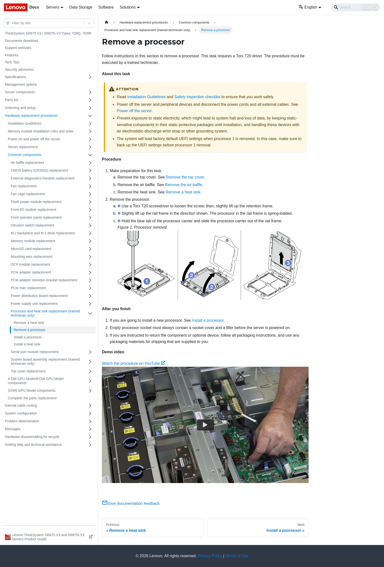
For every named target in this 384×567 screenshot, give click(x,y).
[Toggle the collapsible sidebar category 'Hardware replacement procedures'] (90, 116)
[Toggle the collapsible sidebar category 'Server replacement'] (90, 147)
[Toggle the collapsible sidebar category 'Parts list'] (90, 100)
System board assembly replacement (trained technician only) (45, 361)
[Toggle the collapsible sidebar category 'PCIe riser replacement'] (90, 288)
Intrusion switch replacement (32, 225)
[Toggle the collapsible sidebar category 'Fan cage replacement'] (90, 194)
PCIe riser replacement (28, 288)
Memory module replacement (33, 241)
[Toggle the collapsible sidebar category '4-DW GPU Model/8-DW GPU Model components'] (90, 381)
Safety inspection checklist (197, 97)
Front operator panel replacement (36, 217)
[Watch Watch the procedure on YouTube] (205, 425)
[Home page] (106, 22)
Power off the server (134, 111)
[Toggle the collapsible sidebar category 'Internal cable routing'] (90, 406)
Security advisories (19, 69)
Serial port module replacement (35, 352)
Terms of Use (236, 556)
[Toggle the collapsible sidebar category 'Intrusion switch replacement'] (90, 225)
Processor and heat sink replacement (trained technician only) (45, 313)
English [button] (307, 7)
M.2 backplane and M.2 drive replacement (43, 233)
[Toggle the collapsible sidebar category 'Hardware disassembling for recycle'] (90, 437)
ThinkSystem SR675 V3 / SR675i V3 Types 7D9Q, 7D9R (48, 33)
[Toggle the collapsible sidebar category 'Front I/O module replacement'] (90, 210)
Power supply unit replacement (34, 304)
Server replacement (23, 147)
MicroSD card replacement (31, 249)
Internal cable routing (21, 405)
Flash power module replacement (36, 202)
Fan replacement (23, 186)
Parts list (11, 100)
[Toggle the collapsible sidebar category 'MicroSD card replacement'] (90, 249)
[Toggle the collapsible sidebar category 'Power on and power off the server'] (90, 139)
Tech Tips (12, 62)
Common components (24, 155)
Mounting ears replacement (31, 257)
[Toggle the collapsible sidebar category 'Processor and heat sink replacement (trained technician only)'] (90, 313)
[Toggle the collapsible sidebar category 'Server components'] (90, 92)
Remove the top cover (185, 177)
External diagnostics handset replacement (42, 178)
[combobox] (12, 23)
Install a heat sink (27, 344)
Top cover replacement (28, 371)
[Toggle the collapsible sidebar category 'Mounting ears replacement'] (90, 257)
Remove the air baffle (183, 185)
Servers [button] (52, 7)
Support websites (18, 48)
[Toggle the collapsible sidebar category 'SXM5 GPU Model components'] (90, 391)
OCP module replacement (30, 264)
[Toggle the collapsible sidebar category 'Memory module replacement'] (90, 241)
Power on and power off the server (34, 139)
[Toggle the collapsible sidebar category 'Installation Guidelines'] (90, 124)
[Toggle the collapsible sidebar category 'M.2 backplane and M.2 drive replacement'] (90, 233)
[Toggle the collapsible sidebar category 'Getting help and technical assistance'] (90, 445)
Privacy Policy (210, 556)
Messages (13, 429)
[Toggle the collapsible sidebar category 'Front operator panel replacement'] (90, 218)
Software (106, 7)
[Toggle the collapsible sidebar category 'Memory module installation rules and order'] (90, 131)
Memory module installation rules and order (40, 131)
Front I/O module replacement (33, 210)
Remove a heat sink (29, 323)
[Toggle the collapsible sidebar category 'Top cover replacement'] (90, 371)
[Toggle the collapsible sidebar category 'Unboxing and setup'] (90, 108)
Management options (21, 84)
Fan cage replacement (28, 194)
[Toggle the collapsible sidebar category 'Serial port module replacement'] (90, 352)
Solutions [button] (128, 7)
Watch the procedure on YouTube (133, 363)
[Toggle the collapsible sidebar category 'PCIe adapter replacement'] (90, 272)
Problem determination (22, 421)
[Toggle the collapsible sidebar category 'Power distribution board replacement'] (90, 296)
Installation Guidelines (24, 123)
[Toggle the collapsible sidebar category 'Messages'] (90, 429)
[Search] (355, 7)
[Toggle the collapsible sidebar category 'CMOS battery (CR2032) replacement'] (90, 171)
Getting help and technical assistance (33, 445)
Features (11, 55)
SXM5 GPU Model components (32, 390)
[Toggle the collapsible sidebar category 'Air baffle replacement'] (90, 163)
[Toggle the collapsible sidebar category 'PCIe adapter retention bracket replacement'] (90, 280)
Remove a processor (29, 330)
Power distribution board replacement (39, 296)
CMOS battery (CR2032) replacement (39, 170)
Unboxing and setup (20, 108)
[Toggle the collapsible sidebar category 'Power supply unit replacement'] (90, 304)
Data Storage (80, 7)
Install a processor (28, 337)
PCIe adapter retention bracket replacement (44, 280)
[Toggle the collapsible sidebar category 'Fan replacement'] (90, 186)
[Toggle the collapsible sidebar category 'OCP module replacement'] (90, 265)
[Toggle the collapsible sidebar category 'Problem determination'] (90, 421)
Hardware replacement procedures (31, 116)
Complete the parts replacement (32, 398)
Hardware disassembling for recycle (32, 437)
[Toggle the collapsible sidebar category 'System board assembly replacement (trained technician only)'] (90, 361)
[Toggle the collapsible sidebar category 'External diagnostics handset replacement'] (90, 178)
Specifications (15, 77)
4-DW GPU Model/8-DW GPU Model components (36, 381)
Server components (20, 92)
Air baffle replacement (27, 163)
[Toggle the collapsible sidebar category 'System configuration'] (90, 413)
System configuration (21, 413)
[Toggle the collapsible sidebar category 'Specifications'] (90, 77)
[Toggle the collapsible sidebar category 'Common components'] (90, 155)
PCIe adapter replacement (31, 272)
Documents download (21, 41)
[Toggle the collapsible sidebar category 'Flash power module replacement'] (90, 202)
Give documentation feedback (131, 503)
